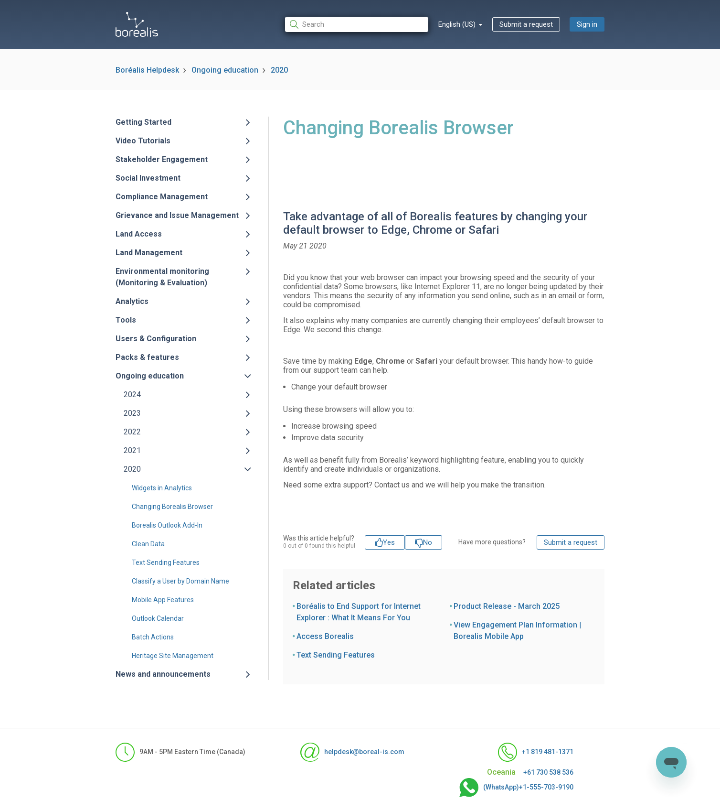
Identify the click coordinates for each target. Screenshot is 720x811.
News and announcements (163, 674)
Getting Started (143, 122)
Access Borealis (325, 636)
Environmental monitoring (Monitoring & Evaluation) (162, 277)
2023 (132, 413)
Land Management (149, 252)
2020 (279, 70)
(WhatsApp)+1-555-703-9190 (516, 787)
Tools (126, 319)
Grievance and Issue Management (177, 215)
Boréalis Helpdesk (147, 70)
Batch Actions (153, 637)
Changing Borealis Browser (172, 506)
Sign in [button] (587, 24)
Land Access (139, 233)
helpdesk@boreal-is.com (352, 752)
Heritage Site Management (172, 656)
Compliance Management (162, 196)
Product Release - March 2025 (507, 606)
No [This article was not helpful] (427, 542)
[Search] (356, 24)
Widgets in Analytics (162, 488)
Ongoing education (224, 70)
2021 (132, 450)
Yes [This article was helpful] (389, 542)
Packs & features (147, 357)
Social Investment (148, 178)
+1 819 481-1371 (535, 752)
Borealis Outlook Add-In (167, 525)
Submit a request (526, 24)
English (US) (457, 24)
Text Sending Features (166, 562)
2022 (132, 431)
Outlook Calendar (158, 618)
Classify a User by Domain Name (180, 581)
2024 (132, 394)
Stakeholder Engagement (162, 159)
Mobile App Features (163, 600)
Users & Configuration (156, 338)
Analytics (132, 301)
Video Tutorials (143, 140)
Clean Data (148, 544)
